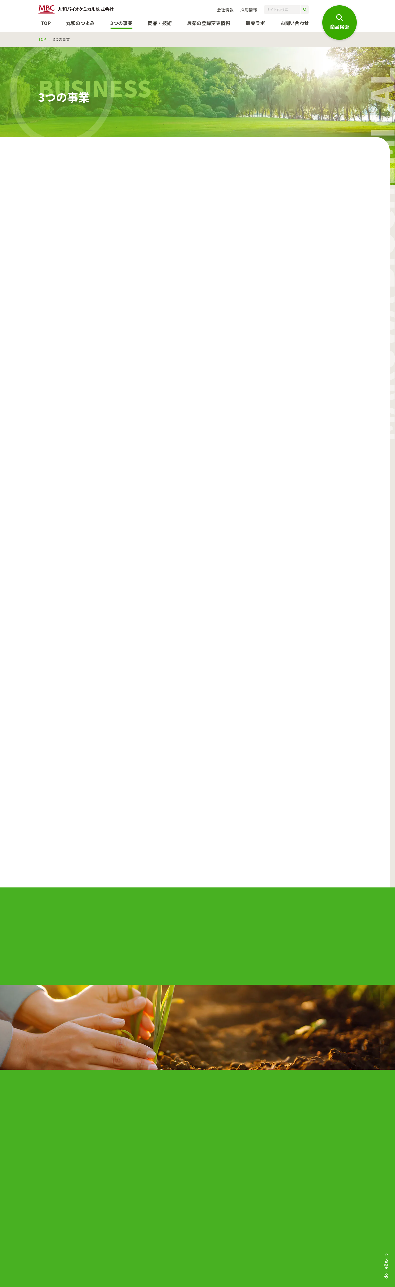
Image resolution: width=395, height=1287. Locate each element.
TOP (46, 22)
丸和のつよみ (80, 22)
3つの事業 (121, 22)
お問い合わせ (294, 22)
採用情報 (248, 9)
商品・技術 (160, 22)
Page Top (387, 1268)
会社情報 (225, 9)
